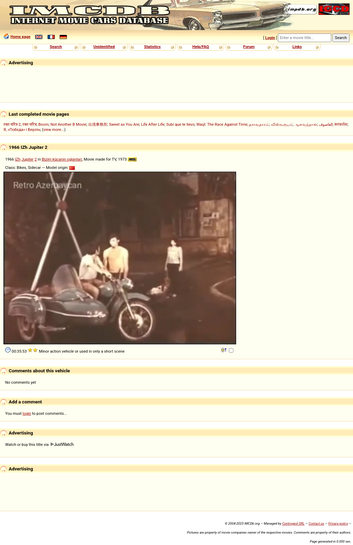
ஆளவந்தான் (305, 124)
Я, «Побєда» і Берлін (21, 129)
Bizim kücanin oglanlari (62, 159)
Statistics (152, 46)
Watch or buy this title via (39, 444)
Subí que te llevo (180, 124)
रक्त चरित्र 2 (12, 124)
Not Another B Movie (68, 124)
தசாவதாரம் (259, 124)
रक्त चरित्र (29, 124)
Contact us (316, 523)
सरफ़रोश (340, 124)
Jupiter (27, 159)
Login (270, 37)
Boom (43, 124)
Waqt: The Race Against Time (221, 124)
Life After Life (152, 124)
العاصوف (326, 124)
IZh (17, 159)
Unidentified (104, 46)
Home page (20, 36)
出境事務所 (97, 124)
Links (297, 46)
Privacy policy (338, 523)
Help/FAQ (200, 46)
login (27, 413)
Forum (249, 46)
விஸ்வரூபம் (282, 124)
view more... (53, 129)
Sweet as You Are (124, 124)
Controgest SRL (293, 523)
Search (56, 46)
